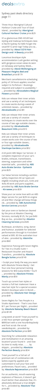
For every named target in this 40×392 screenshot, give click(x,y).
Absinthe (27, 238)
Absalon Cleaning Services (18, 220)
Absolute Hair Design (25, 292)
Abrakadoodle (9, 109)
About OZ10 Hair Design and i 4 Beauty (16, 51)
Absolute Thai (28, 385)
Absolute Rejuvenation (16, 369)
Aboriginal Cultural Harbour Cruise (17, 32)
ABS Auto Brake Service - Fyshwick (18, 166)
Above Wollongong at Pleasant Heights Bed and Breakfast (19, 71)
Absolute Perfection (12, 331)
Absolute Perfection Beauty (17, 349)
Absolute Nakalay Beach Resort (21, 309)
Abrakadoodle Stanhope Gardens (15, 147)
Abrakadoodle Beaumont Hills (15, 127)
